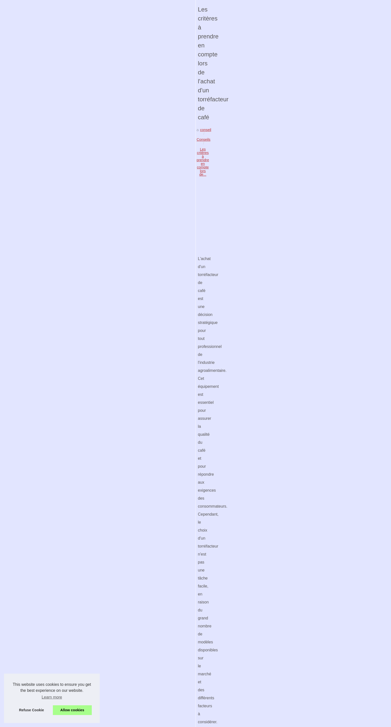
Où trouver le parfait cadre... (299, 311)
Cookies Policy (120, 722)
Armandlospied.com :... (295, 199)
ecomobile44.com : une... (297, 221)
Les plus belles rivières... (296, 479)
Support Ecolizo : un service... (300, 378)
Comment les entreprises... (298, 400)
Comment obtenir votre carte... (301, 255)
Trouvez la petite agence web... (301, 501)
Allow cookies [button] (72, 710)
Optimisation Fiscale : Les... (299, 411)
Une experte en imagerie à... (299, 176)
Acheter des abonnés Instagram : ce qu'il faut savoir (121, 671)
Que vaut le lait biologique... (299, 523)
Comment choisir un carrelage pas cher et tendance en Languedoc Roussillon (141, 697)
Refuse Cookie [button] (31, 710)
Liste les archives (290, 158)
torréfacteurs (237, 345)
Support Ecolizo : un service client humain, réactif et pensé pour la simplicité (140, 625)
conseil (56, 192)
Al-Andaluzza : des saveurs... (300, 344)
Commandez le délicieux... (298, 333)
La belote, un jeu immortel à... (300, 512)
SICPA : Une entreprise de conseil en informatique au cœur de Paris (134, 706)
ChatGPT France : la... (294, 389)
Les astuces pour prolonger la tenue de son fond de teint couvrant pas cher (90, 598)
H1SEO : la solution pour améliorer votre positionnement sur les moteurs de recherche (225, 598)
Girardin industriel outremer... (300, 244)
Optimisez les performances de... (303, 266)
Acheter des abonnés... (295, 434)
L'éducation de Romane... (297, 422)
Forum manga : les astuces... (300, 490)
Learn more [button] (52, 697)
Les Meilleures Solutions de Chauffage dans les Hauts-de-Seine (130, 680)
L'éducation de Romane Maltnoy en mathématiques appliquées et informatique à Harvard (150, 663)
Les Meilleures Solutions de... (300, 444)
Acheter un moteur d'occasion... (302, 232)
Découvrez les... (289, 289)
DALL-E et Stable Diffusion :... (300, 300)
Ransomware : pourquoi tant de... (303, 467)
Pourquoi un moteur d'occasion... (303, 210)
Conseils (73, 192)
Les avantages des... (293, 534)
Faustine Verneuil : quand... (298, 322)
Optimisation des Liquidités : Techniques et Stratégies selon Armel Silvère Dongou (145, 689)
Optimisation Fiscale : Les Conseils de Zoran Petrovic (122, 654)
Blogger (154, 722)
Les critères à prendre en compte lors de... (118, 192)
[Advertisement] (158, 232)
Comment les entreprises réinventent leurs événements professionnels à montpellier (146, 646)
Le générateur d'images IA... (299, 355)
